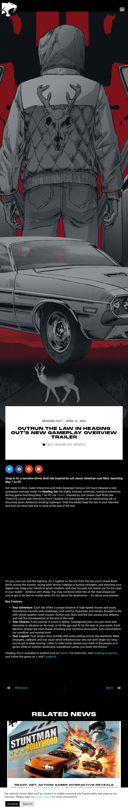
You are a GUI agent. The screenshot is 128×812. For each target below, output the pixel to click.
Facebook (50, 656)
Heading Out (52, 421)
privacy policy (43, 796)
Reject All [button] (27, 804)
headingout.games (105, 653)
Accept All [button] (12, 804)
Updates (79, 444)
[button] (122, 9)
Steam (61, 495)
